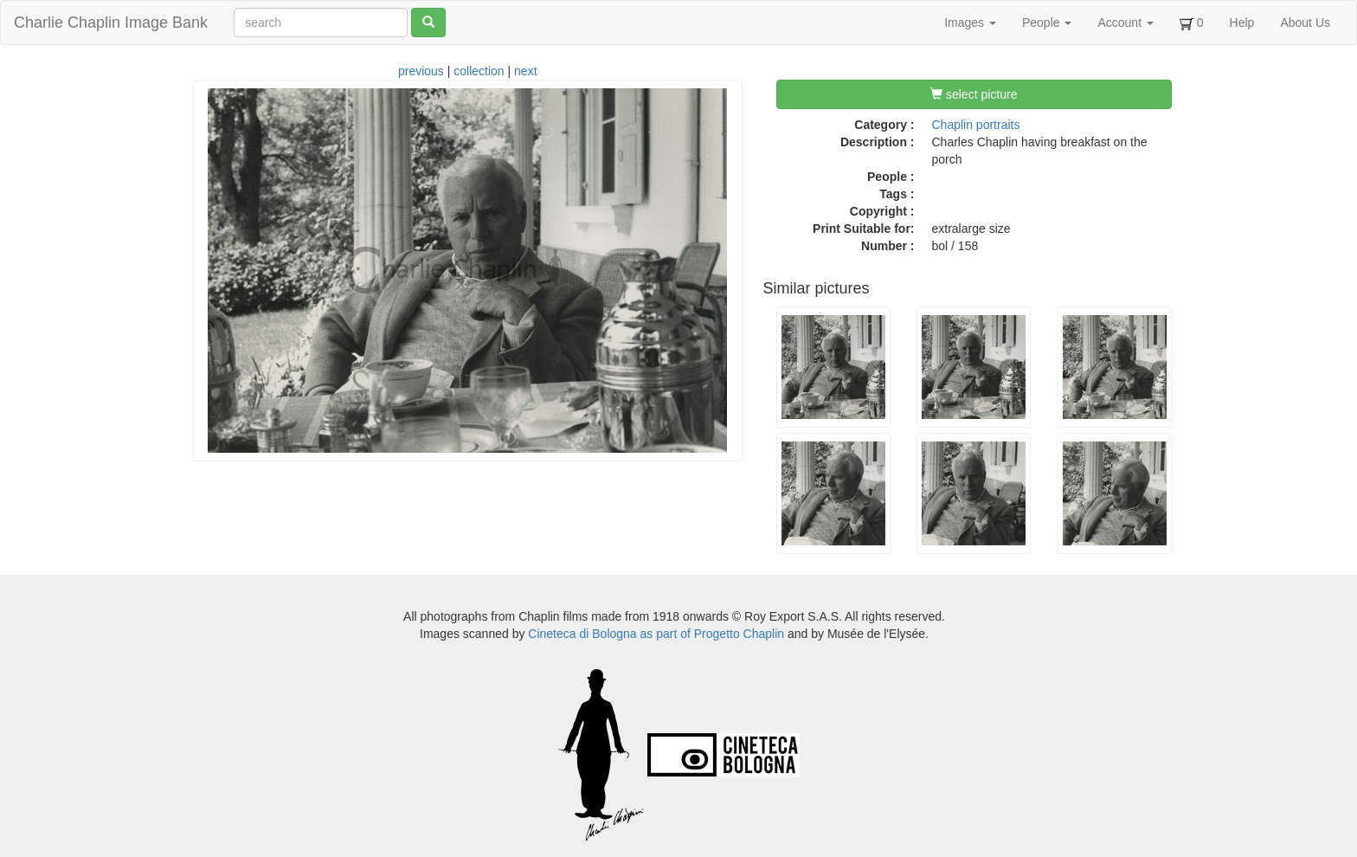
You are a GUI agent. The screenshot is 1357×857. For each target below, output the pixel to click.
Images (970, 22)
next (525, 71)
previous (421, 71)
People (1046, 22)
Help (1242, 22)
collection (478, 71)
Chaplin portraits (976, 125)
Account (1125, 22)
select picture (973, 94)
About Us (1305, 22)
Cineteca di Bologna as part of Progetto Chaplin (656, 634)
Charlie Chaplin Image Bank (111, 22)
